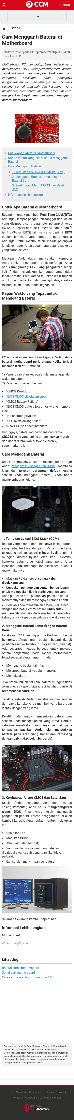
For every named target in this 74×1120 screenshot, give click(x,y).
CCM (6, 1062)
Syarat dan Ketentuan (28, 1092)
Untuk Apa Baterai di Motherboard (31, 153)
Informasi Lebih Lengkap (25, 195)
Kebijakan (29, 1097)
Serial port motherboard (18, 972)
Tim (11, 1092)
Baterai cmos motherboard (20, 968)
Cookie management (49, 1097)
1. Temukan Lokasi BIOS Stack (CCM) (38, 172)
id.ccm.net (15, 1062)
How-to (15, 28)
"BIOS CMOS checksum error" (26, 396)
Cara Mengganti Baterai (24, 166)
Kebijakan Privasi (54, 1092)
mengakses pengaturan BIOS (33, 466)
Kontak (17, 1097)
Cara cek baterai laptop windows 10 (27, 977)
